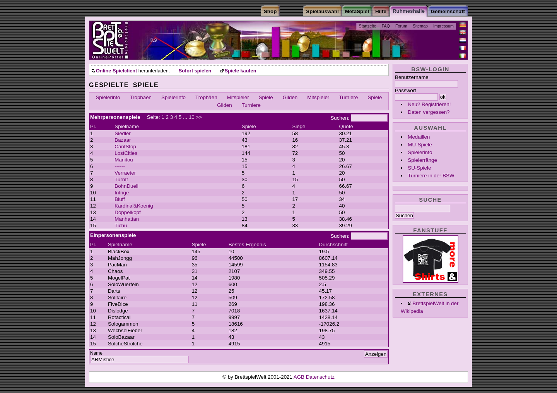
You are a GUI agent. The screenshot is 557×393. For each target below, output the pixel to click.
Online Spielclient (116, 71)
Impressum (443, 26)
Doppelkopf (127, 212)
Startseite (367, 26)
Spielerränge (422, 160)
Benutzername (412, 77)
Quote (346, 126)
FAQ (386, 26)
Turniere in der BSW (431, 175)
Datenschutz (320, 377)
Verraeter (125, 173)
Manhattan (126, 219)
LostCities (125, 153)
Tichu (120, 225)
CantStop (125, 146)
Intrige (121, 193)
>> (199, 117)
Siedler (122, 133)
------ (119, 166)
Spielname (126, 126)
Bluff (119, 199)
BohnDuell (126, 186)
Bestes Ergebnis (247, 244)
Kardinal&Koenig (133, 206)
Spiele (266, 97)
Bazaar (122, 140)
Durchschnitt (333, 244)
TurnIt (121, 179)
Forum (401, 26)
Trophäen (141, 97)
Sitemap (420, 26)
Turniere (348, 97)
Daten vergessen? (428, 112)
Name (96, 353)
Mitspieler (238, 97)
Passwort (405, 90)
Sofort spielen (195, 71)
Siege (298, 126)
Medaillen (419, 137)
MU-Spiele (420, 145)
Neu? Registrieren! (429, 104)
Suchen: (339, 118)
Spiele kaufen (240, 71)
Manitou (123, 160)
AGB (300, 377)
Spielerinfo (420, 152)
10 (192, 117)
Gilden (290, 97)
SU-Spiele (419, 168)
